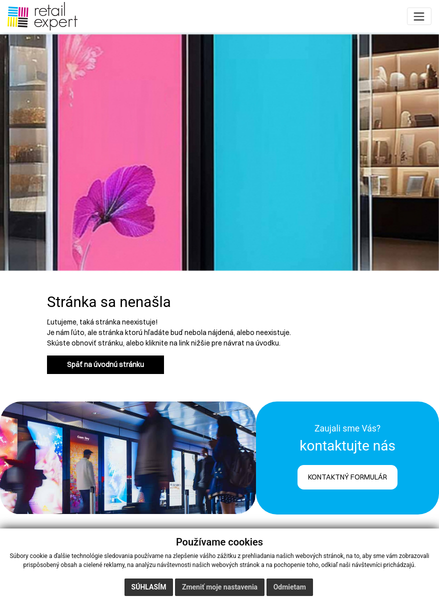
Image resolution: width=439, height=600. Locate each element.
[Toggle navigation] (419, 16)
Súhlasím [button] (149, 587)
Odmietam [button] (290, 587)
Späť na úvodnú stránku (105, 364)
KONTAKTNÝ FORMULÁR (347, 477)
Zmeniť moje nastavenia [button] (220, 587)
